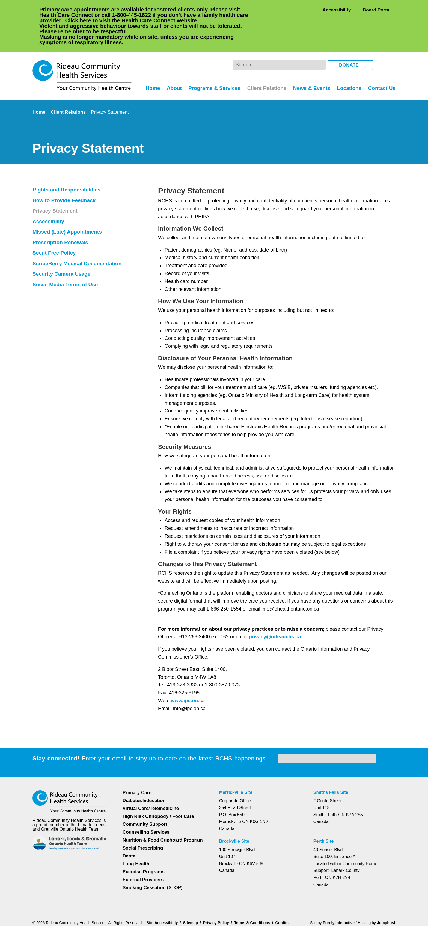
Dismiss (47, 913)
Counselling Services (145, 802)
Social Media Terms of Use (66, 262)
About (171, 65)
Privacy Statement (56, 188)
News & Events (310, 65)
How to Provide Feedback (64, 178)
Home (149, 65)
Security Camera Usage (62, 251)
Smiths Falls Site (332, 763)
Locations (348, 65)
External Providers (143, 850)
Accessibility (336, 10)
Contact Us (381, 65)
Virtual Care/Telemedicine (151, 778)
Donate (349, 43)
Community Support (145, 794)
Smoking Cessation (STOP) (152, 858)
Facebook (381, 43)
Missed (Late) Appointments (68, 209)
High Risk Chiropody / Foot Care (158, 786)
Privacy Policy (341, 901)
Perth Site (326, 812)
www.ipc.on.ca (187, 678)
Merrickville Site (238, 763)
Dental (130, 826)
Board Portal (376, 10)
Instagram (390, 43)
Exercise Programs (144, 842)
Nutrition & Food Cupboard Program (163, 810)
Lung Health (136, 834)
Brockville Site (236, 812)
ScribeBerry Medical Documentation (79, 241)
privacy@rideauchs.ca (278, 614)
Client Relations (265, 65)
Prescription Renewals (61, 220)
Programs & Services (212, 65)
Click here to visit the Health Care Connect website (146, 20)
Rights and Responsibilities (67, 167)
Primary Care (137, 763)
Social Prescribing (142, 818)
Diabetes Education (144, 771)
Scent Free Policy (54, 230)
